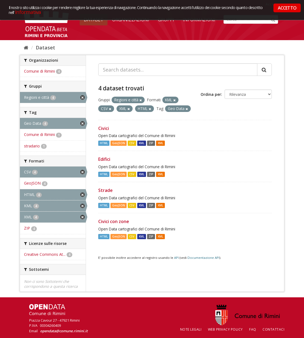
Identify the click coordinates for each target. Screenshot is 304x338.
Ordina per (211, 94)
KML (141, 143)
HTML (104, 143)
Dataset (45, 47)
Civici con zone (113, 221)
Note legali (191, 329)
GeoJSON (118, 143)
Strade (105, 190)
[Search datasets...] (177, 69)
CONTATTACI (273, 329)
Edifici (104, 159)
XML (160, 143)
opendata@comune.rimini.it (64, 330)
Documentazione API (203, 258)
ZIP (151, 143)
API (176, 258)
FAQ (252, 329)
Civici (103, 128)
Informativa (28, 11)
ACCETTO (287, 8)
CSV (131, 143)
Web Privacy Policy (225, 329)
